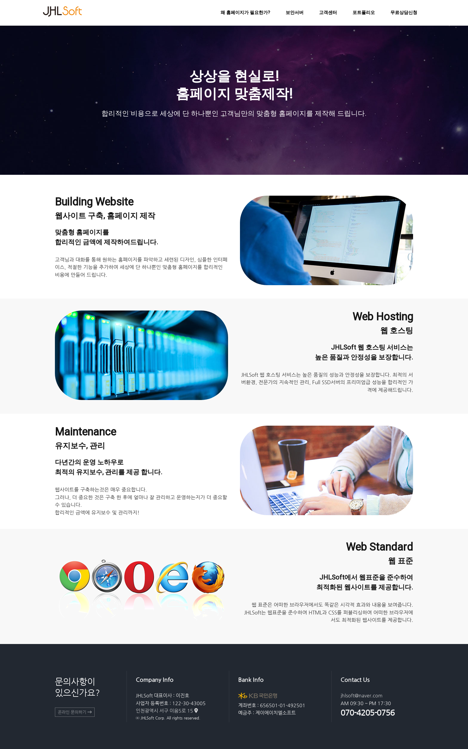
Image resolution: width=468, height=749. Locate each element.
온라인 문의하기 (75, 712)
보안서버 (295, 12)
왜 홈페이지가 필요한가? (245, 12)
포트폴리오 (363, 12)
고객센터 (328, 12)
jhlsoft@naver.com (362, 695)
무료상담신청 (403, 12)
